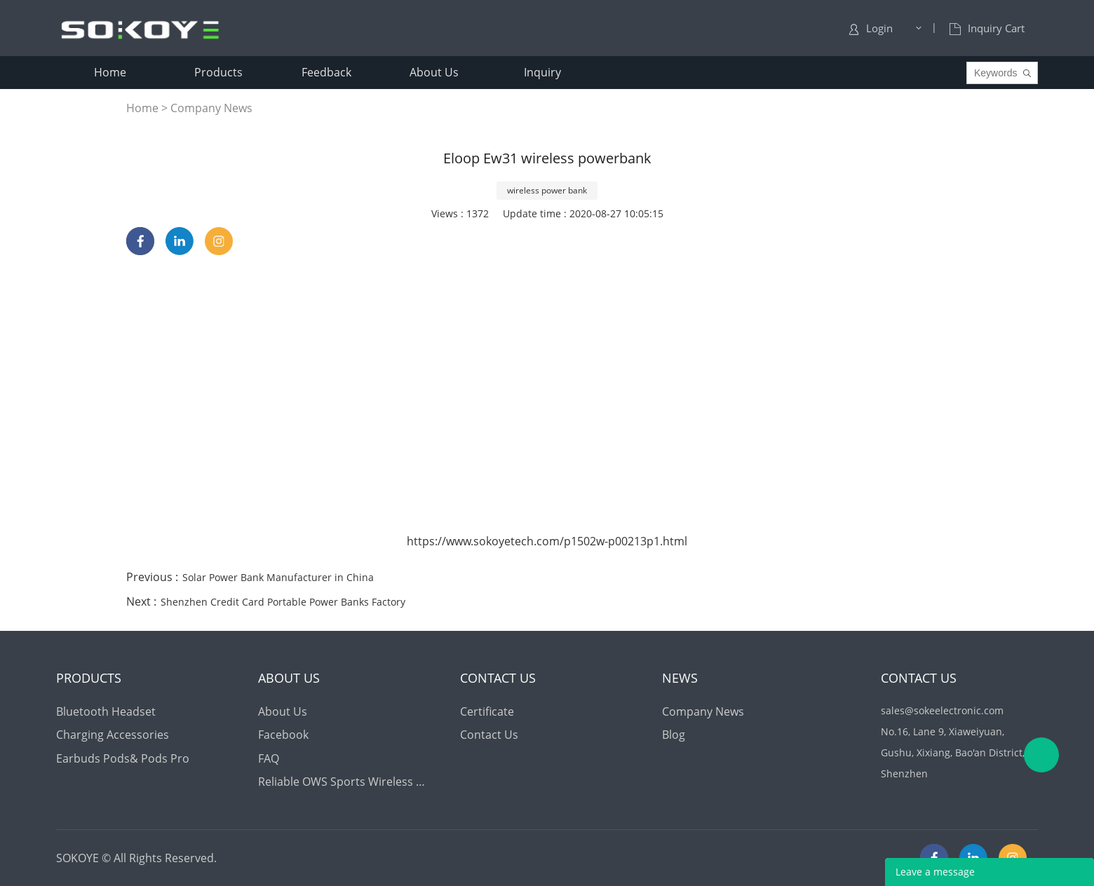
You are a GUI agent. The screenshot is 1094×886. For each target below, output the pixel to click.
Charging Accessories (112, 734)
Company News (211, 108)
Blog (673, 734)
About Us (282, 711)
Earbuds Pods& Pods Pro (122, 758)
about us (434, 72)
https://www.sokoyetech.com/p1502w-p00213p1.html (547, 541)
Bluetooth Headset (106, 711)
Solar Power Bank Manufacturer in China (278, 577)
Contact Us (489, 734)
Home (142, 108)
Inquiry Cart (987, 28)
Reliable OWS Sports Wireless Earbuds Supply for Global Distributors (344, 781)
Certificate (487, 711)
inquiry (542, 72)
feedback (326, 72)
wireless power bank (547, 190)
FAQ (268, 758)
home (110, 72)
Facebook (283, 734)
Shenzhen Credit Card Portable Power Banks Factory (283, 601)
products (218, 72)
